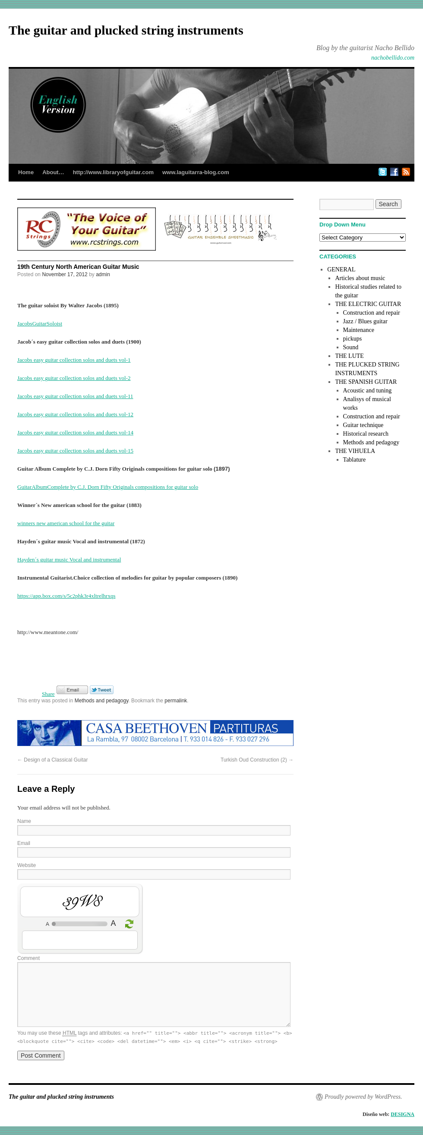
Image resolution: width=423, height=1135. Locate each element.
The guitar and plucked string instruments (126, 30)
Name (24, 821)
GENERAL (341, 269)
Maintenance (358, 330)
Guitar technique (363, 425)
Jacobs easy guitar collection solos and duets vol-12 (75, 414)
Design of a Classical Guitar (52, 760)
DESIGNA (402, 1114)
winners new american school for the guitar (65, 523)
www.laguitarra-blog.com (195, 172)
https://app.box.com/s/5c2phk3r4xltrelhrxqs (66, 596)
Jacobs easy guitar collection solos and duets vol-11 (75, 396)
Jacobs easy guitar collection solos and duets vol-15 (75, 450)
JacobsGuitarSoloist (39, 323)
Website (26, 865)
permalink (175, 701)
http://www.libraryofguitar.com (113, 172)
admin (103, 274)
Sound (351, 347)
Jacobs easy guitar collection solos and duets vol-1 (73, 360)
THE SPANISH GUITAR (366, 382)
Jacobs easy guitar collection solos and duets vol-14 (75, 432)
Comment (28, 958)
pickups (352, 338)
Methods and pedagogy (102, 701)
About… (53, 172)
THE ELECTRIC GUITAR (368, 304)
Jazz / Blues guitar (365, 321)
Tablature (354, 459)
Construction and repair (371, 312)
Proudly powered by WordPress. (363, 1097)
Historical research (365, 433)
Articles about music (360, 278)
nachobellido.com (392, 57)
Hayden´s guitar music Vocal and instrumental (69, 559)
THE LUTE (349, 356)
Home (26, 172)
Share (48, 694)
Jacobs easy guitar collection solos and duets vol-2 (73, 378)
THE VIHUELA (355, 451)
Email (23, 843)
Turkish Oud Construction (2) (257, 760)
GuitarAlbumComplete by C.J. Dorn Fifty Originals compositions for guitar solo (107, 487)
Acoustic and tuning (367, 390)
